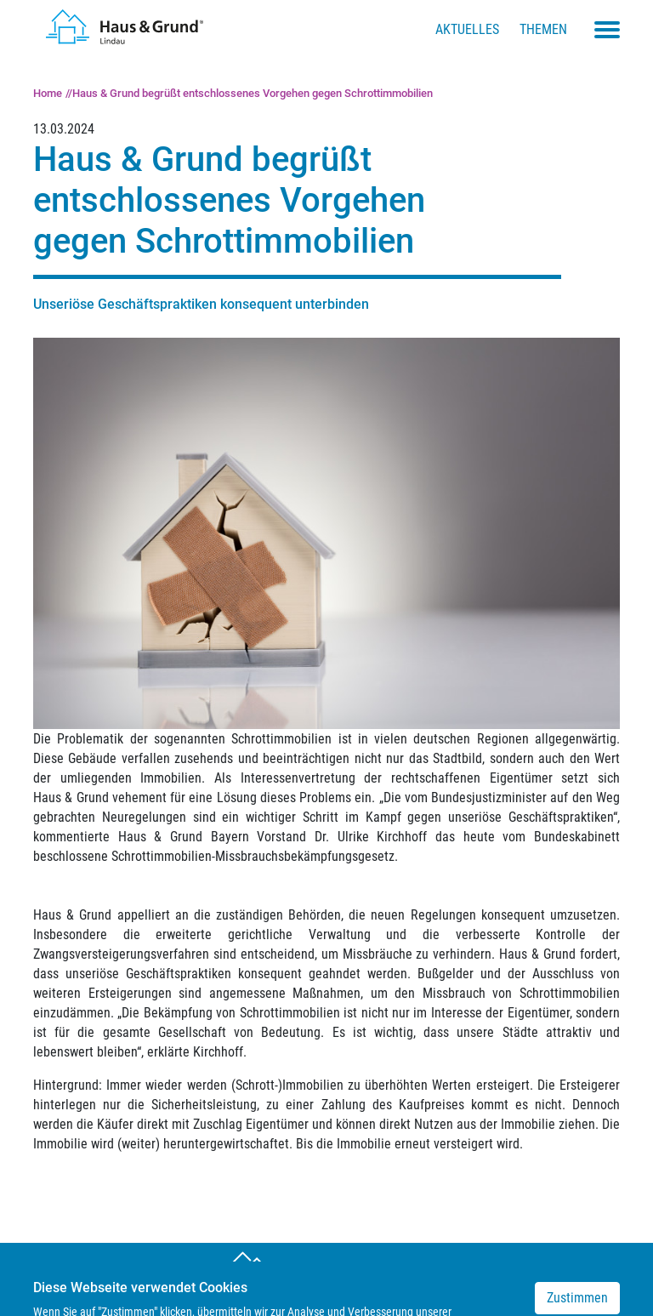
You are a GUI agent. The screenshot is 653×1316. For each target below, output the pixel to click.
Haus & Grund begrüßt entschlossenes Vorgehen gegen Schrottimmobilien (252, 93)
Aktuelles (467, 29)
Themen (543, 29)
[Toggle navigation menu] (607, 29)
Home (47, 93)
